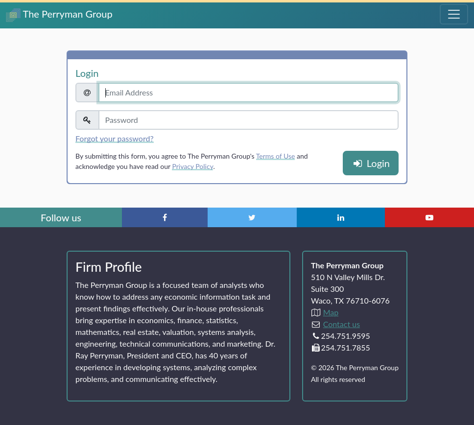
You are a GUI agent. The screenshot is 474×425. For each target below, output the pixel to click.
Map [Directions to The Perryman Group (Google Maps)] (331, 312)
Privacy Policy (192, 166)
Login (371, 163)
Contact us (341, 324)
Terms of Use (275, 156)
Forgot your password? (114, 138)
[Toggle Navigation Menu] (454, 14)
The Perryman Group (59, 15)
